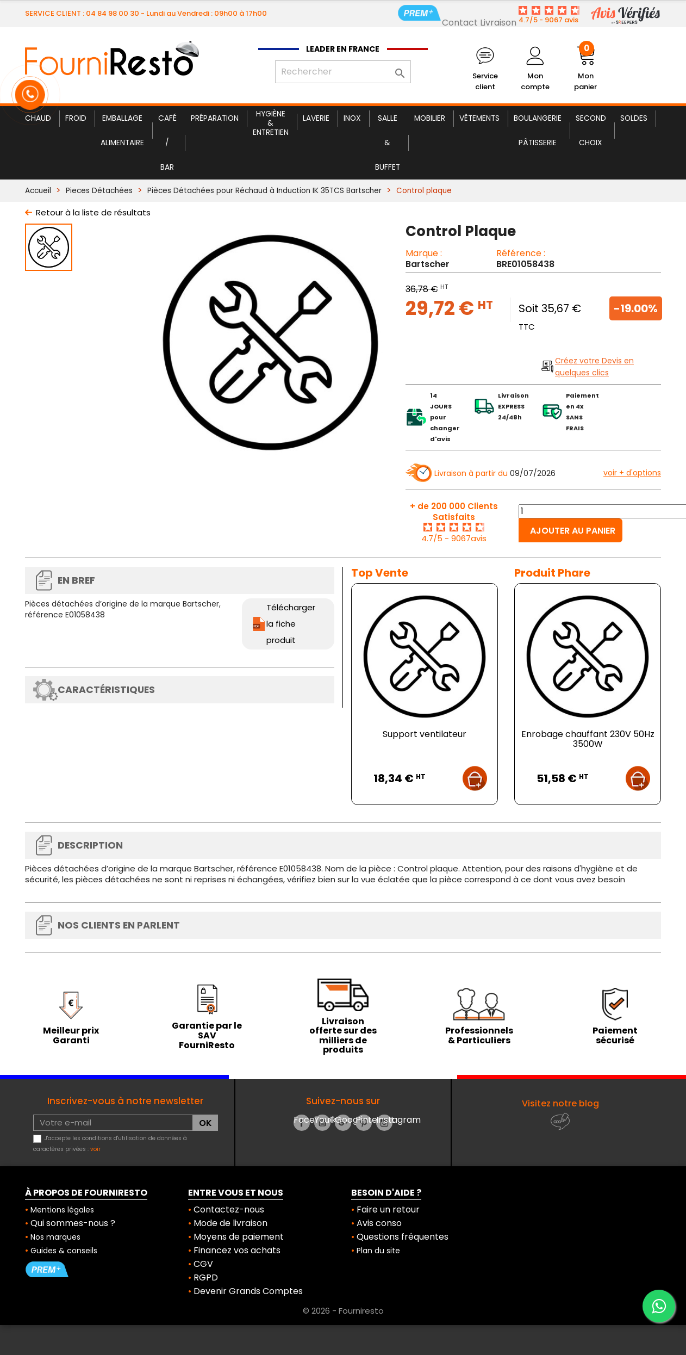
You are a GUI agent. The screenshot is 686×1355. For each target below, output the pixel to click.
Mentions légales (62, 1209)
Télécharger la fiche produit (290, 624)
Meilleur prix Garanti (71, 1035)
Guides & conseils (63, 1250)
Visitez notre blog (560, 1103)
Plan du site (378, 1250)
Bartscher (428, 264)
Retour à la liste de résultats (93, 212)
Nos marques (55, 1237)
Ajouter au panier (572, 530)
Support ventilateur (424, 734)
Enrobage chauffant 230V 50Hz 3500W (587, 739)
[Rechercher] (343, 71)
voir (95, 1149)
